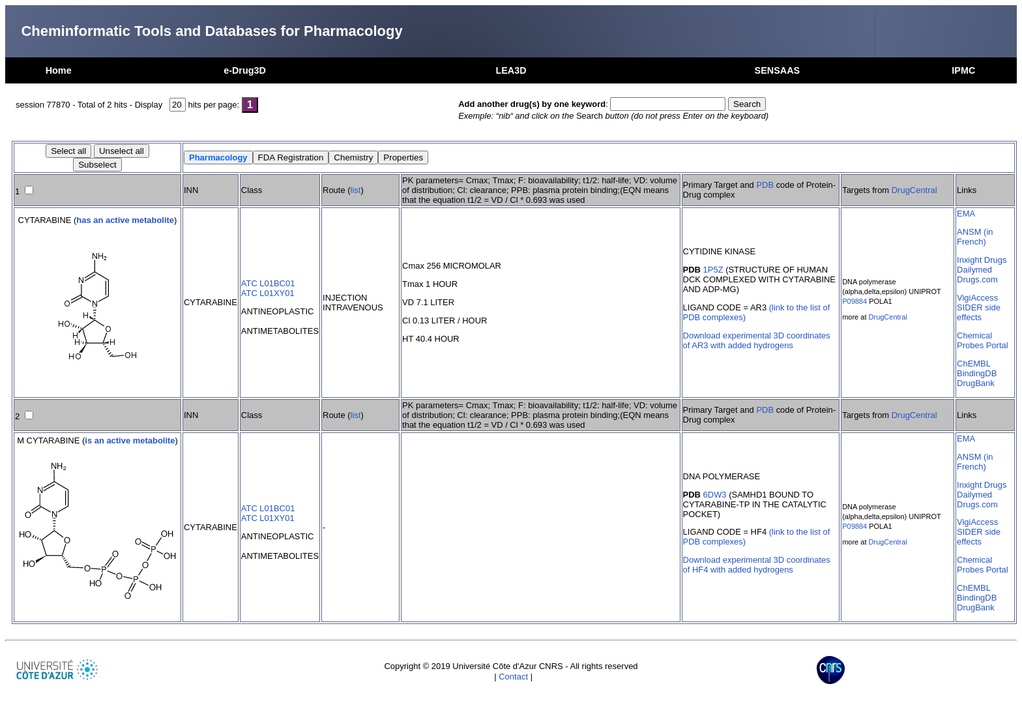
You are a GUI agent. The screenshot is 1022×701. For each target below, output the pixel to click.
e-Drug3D (245, 70)
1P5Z (713, 270)
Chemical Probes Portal (982, 340)
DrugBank (976, 383)
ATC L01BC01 (268, 283)
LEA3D (510, 70)
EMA (966, 213)
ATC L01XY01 (268, 293)
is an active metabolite (130, 440)
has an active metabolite (125, 220)
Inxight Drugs (981, 260)
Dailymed (974, 270)
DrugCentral (914, 190)
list (356, 190)
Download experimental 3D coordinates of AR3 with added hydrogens (756, 340)
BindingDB (977, 373)
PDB (765, 185)
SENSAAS (777, 70)
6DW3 (715, 495)
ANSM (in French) (975, 236)
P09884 (854, 301)
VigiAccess (977, 298)
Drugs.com (977, 279)
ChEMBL (974, 363)
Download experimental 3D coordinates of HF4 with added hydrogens (756, 564)
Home (59, 70)
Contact (513, 676)
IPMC (963, 70)
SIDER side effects (978, 312)
